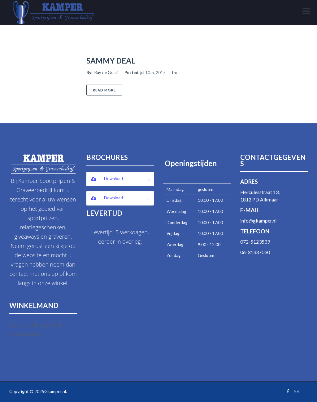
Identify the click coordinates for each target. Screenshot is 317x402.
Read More (107, 90)
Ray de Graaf (106, 72)
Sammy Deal (110, 60)
